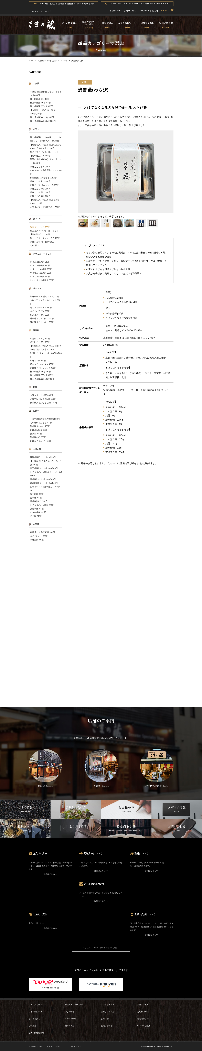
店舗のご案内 (143, 1004)
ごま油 (36, 83)
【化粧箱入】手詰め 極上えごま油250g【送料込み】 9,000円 (45, 146)
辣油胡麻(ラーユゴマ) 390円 (43, 457)
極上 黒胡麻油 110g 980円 (42, 117)
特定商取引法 (143, 1019)
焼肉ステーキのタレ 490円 (42, 364)
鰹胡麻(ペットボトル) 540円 (43, 479)
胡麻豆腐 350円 (37, 540)
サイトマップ (75, 1046)
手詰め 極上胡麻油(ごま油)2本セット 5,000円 (46, 93)
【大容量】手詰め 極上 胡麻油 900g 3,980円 (44, 112)
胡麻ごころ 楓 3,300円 (40, 181)
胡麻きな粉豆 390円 (39, 430)
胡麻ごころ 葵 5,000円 (40, 167)
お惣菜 (36, 524)
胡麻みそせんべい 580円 (41, 441)
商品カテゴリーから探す (47, 61)
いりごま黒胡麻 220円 (40, 265)
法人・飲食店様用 (36, 1033)
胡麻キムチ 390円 (38, 360)
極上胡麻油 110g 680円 (40, 371)
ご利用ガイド (34, 1026)
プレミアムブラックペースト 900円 (45, 302)
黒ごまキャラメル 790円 (41, 307)
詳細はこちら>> (50, 874)
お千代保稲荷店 (156, 768)
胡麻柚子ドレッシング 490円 (43, 368)
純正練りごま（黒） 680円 (42, 322)
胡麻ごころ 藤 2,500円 (40, 192)
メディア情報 (70, 1019)
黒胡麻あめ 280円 (38, 437)
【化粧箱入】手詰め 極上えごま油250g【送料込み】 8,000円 (45, 348)
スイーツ (64, 61)
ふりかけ (37, 449)
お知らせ (105, 1019)
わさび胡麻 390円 (38, 512)
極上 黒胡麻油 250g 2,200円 (43, 121)
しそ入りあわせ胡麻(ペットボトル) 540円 (46, 474)
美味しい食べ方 (107, 1012)
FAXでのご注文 (143, 1026)
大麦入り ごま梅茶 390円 (41, 395)
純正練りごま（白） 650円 (42, 318)
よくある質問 (34, 1019)
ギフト (36, 129)
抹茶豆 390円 (36, 433)
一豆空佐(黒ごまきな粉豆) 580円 (45, 419)
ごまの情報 (69, 1012)
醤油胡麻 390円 (37, 509)
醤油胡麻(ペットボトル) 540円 (44, 483)
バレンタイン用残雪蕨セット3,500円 (46, 172)
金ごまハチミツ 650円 (40, 311)
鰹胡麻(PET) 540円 (38, 501)
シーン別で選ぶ (35, 1004)
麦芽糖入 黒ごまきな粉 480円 (43, 402)
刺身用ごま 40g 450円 (40, 338)
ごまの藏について (36, 1012)
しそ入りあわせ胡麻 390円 (42, 505)
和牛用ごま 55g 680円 (40, 342)
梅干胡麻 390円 (37, 494)
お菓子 (36, 411)
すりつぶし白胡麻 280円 (41, 269)
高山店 (45, 768)
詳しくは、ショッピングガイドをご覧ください (101, 948)
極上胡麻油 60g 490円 (40, 99)
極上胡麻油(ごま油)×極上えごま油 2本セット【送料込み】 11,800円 (45, 139)
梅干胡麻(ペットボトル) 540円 (44, 468)
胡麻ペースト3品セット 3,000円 (44, 185)
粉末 (35, 387)
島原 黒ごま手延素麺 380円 (42, 532)
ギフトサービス (107, 1004)
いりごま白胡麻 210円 (40, 262)
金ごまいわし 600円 (39, 536)
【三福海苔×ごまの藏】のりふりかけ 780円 (46, 463)
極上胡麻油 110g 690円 (40, 102)
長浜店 (101, 768)
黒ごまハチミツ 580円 (40, 315)
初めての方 (69, 1026)
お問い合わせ (106, 1026)
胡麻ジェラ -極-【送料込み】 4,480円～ (43, 244)
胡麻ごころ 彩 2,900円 (40, 189)
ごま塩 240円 (36, 516)
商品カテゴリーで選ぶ (74, 1004)
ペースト (37, 288)
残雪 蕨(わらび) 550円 (40, 227)
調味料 (36, 330)
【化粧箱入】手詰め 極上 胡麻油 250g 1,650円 (45, 202)
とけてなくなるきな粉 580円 (43, 399)
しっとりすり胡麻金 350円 (42, 280)
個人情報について (36, 1046)
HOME (31, 61)
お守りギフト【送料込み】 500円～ (45, 209)
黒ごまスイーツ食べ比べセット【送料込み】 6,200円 (44, 154)
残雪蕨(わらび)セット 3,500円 (43, 178)
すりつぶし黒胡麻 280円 (41, 273)
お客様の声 (142, 1012)
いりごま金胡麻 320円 (40, 276)
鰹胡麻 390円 (36, 498)
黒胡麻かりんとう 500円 (41, 422)
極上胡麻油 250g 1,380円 (41, 106)
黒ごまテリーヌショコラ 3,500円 (45, 238)
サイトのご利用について (56, 1046)
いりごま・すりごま (42, 254)
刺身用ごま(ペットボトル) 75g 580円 (46, 355)
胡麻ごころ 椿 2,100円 (40, 196)
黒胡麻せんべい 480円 (40, 426)
